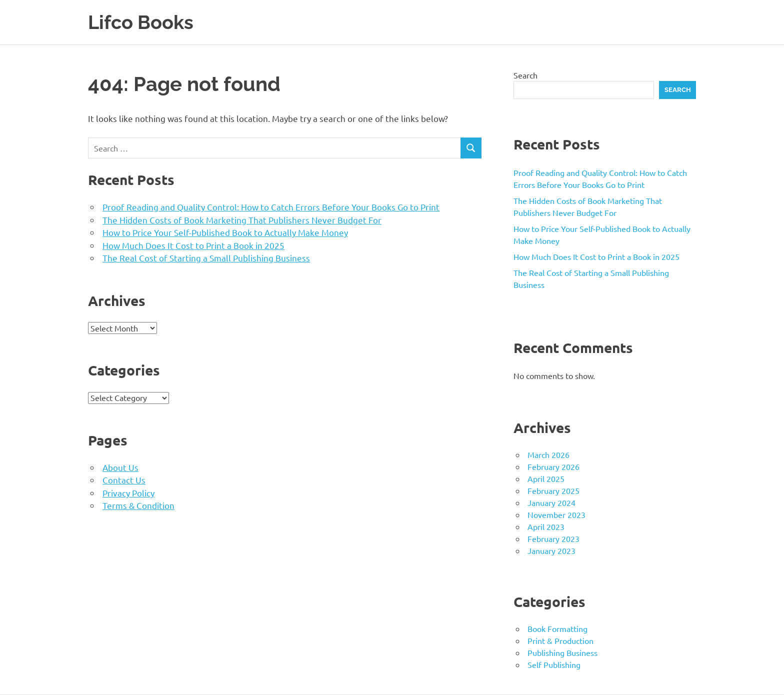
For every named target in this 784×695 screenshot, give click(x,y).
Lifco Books (141, 22)
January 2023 (552, 551)
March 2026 (549, 455)
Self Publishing (554, 665)
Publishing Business (563, 653)
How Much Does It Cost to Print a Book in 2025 (193, 245)
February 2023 (554, 539)
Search (526, 75)
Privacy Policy (128, 493)
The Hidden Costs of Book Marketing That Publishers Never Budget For (242, 219)
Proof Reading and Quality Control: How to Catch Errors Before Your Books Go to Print (271, 207)
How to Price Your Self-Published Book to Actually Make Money (225, 232)
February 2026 (554, 467)
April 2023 (546, 527)
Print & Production (561, 641)
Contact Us (124, 479)
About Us (120, 467)
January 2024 (552, 503)
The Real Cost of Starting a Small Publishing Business (206, 257)
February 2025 (554, 491)
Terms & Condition (138, 505)
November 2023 (557, 515)
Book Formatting (558, 629)
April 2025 (546, 479)
